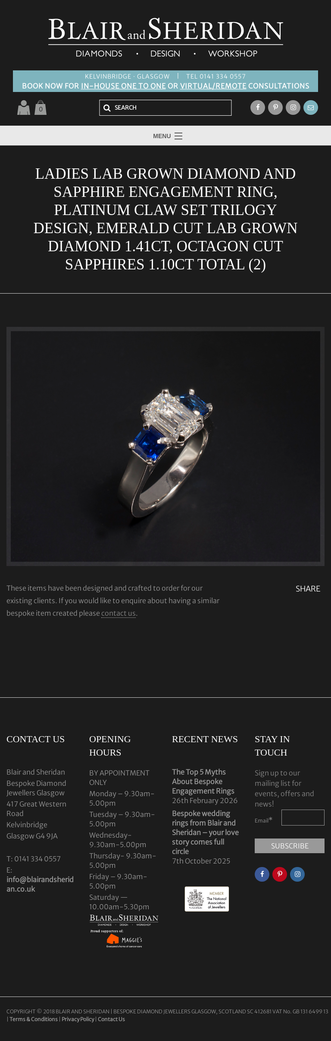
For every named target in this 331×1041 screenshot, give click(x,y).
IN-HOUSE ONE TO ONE (123, 86)
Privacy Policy (78, 1019)
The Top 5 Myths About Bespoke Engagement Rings (203, 781)
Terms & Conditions (34, 1019)
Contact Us (111, 1019)
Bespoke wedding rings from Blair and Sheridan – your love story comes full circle (205, 832)
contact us (118, 613)
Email (264, 820)
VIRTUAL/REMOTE (213, 86)
